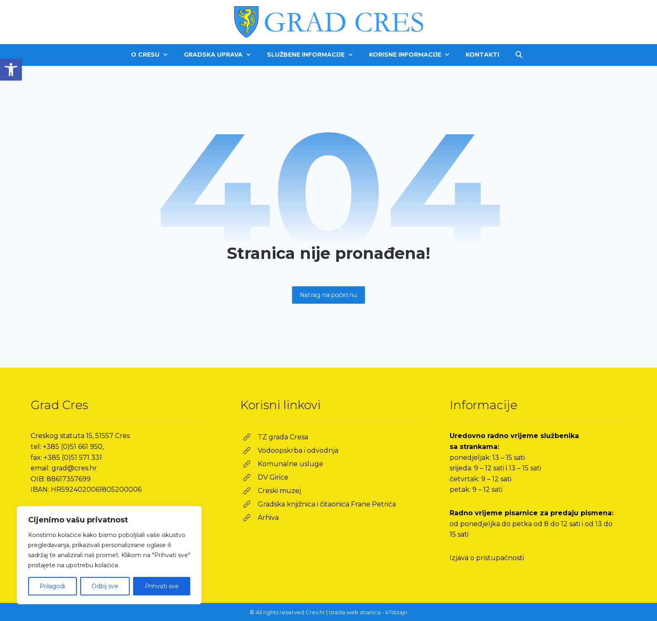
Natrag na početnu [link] (329, 294)
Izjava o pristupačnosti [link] (487, 558)
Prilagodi (52, 586)
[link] (11, 70)
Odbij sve (105, 586)
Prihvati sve (162, 586)
